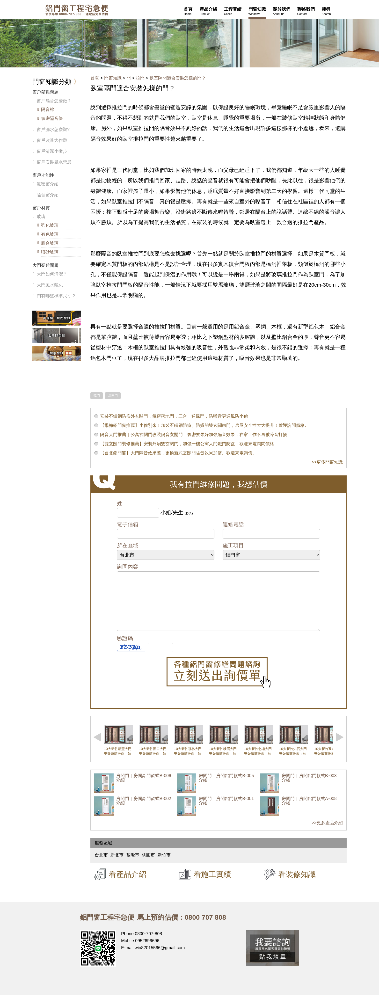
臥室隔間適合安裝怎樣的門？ (177, 78)
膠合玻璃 (49, 243)
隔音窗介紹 (47, 194)
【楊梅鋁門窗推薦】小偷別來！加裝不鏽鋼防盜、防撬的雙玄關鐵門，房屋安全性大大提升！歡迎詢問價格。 (204, 425)
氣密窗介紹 (47, 184)
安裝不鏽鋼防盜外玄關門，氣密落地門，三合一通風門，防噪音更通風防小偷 (174, 416)
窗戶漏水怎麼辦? (53, 129)
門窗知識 (113, 78)
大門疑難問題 (45, 265)
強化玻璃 (49, 225)
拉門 (140, 78)
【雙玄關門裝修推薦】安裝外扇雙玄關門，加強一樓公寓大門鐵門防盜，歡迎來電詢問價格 (187, 443)
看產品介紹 (127, 884)
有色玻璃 (49, 234)
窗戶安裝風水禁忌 (54, 162)
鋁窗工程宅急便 (76, 10)
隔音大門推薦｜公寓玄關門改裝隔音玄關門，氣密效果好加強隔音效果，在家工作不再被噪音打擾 (193, 434)
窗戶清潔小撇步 (52, 151)
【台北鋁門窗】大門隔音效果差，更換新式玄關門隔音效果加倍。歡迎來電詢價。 (178, 453)
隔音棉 (47, 109)
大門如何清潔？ (52, 274)
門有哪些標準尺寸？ (56, 295)
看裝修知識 (297, 884)
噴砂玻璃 (49, 252)
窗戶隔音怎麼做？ (54, 100)
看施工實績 (212, 884)
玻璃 (41, 216)
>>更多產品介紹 (327, 832)
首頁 (94, 78)
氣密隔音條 (52, 118)
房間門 (113, 395)
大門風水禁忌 (50, 285)
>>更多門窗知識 (327, 462)
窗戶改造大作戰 (52, 140)
